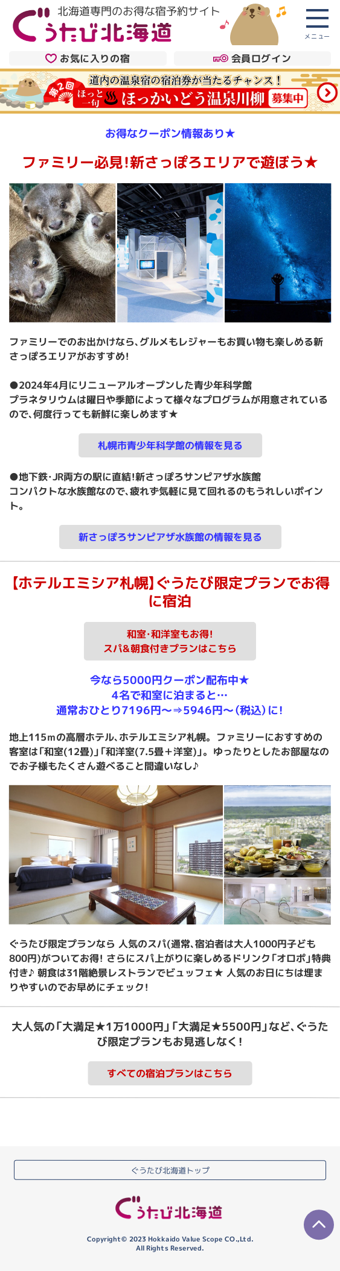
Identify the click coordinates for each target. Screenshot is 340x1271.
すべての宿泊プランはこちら (170, 1073)
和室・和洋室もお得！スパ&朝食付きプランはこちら (170, 641)
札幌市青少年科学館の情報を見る (170, 445)
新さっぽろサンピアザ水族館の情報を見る (170, 537)
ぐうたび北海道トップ (170, 1169)
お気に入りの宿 (87, 57)
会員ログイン (252, 58)
